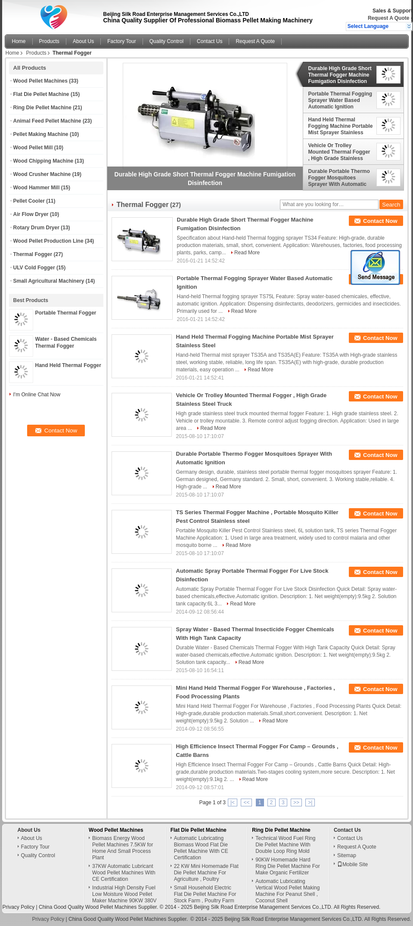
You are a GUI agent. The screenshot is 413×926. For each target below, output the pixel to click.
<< (246, 802)
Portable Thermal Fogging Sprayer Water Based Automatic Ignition (340, 100)
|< (232, 802)
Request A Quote (388, 18)
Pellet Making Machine (40, 134)
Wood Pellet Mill (33, 148)
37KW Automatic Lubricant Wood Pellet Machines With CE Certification (123, 872)
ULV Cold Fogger (34, 268)
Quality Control (166, 41)
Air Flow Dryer (31, 214)
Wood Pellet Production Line (48, 241)
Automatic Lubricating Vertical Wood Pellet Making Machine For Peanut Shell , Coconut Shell (287, 891)
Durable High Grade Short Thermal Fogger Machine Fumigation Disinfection (340, 74)
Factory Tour (121, 41)
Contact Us (209, 41)
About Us (83, 41)
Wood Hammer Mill (36, 188)
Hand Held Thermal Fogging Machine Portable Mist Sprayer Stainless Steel (340, 126)
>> (296, 802)
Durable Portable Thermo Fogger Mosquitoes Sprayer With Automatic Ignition (339, 177)
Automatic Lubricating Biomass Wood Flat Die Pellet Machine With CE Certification (201, 848)
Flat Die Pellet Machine (41, 94)
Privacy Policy (19, 907)
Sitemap (346, 855)
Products (49, 41)
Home (19, 41)
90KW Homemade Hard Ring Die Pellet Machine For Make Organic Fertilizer (287, 866)
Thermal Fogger (33, 254)
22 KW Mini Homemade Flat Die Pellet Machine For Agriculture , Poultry (206, 872)
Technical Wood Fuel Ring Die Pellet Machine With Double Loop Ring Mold (285, 844)
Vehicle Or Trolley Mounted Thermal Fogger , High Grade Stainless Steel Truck (339, 151)
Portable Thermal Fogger (65, 313)
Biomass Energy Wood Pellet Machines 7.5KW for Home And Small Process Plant (122, 848)
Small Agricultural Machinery (48, 281)
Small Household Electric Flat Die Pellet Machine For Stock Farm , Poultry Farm (205, 894)
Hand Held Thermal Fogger (68, 365)
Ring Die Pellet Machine (42, 108)
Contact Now (380, 221)
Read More (247, 253)
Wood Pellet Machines (40, 81)
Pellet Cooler (29, 201)
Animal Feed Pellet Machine (47, 121)
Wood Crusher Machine (42, 174)
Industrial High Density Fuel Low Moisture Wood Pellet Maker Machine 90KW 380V (124, 894)
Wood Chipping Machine (43, 161)
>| (310, 802)
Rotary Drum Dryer (36, 228)
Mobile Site (352, 864)
